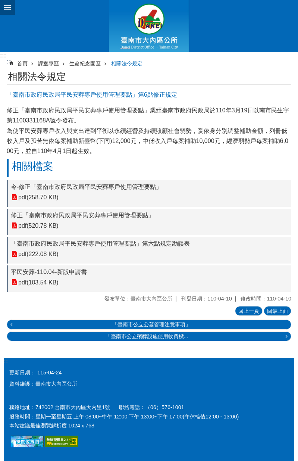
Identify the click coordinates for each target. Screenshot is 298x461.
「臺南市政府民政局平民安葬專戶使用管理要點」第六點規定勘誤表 (100, 243)
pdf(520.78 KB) (38, 225)
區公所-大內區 (149, 26)
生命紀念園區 (85, 63)
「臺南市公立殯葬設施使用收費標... (147, 336)
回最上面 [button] (277, 311)
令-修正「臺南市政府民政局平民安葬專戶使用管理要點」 (86, 187)
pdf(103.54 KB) (38, 282)
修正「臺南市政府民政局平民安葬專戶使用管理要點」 (82, 215)
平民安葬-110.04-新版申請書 (49, 272)
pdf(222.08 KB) (38, 254)
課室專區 (48, 63)
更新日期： (22, 373)
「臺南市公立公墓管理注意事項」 (151, 324)
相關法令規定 (126, 63)
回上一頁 (248, 311)
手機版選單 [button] (7, 7)
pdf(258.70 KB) (38, 197)
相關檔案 (32, 166)
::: (3, 55)
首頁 (22, 63)
